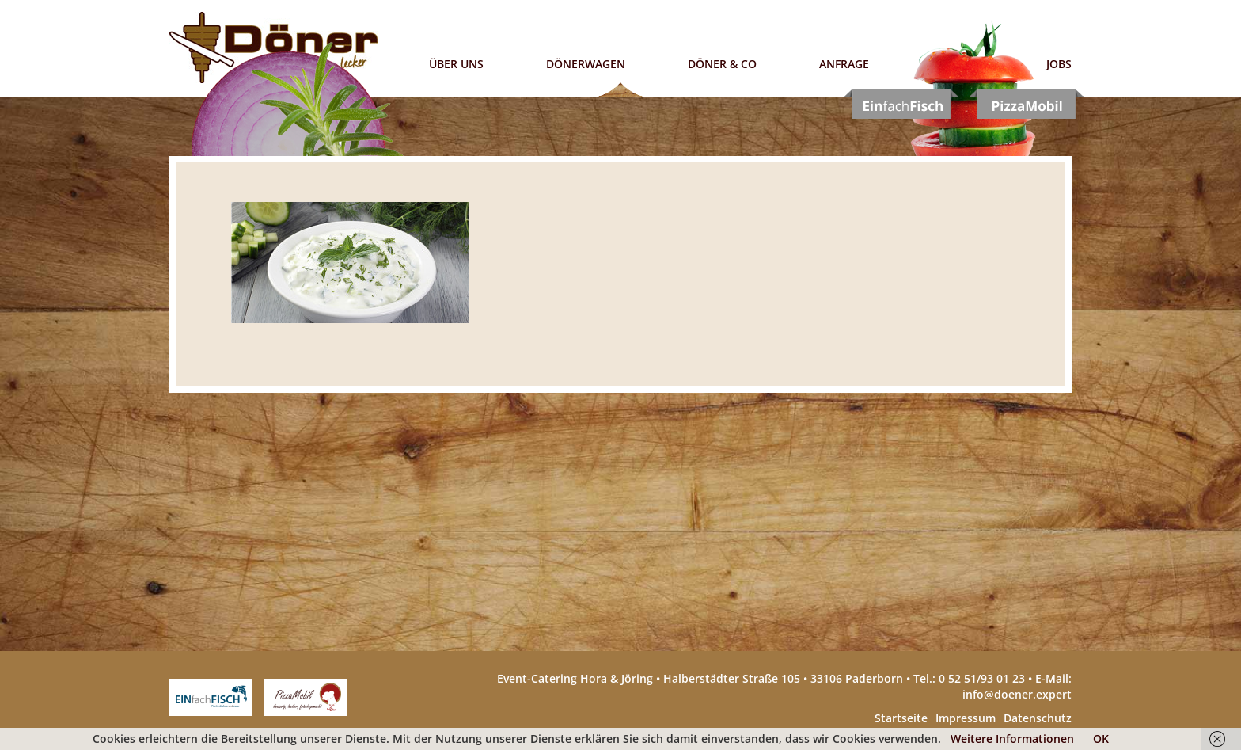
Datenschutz (1038, 717)
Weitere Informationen (1012, 738)
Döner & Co (722, 63)
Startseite (901, 717)
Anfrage (844, 63)
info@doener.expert (1017, 694)
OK (1101, 738)
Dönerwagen (585, 63)
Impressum (965, 717)
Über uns (456, 63)
